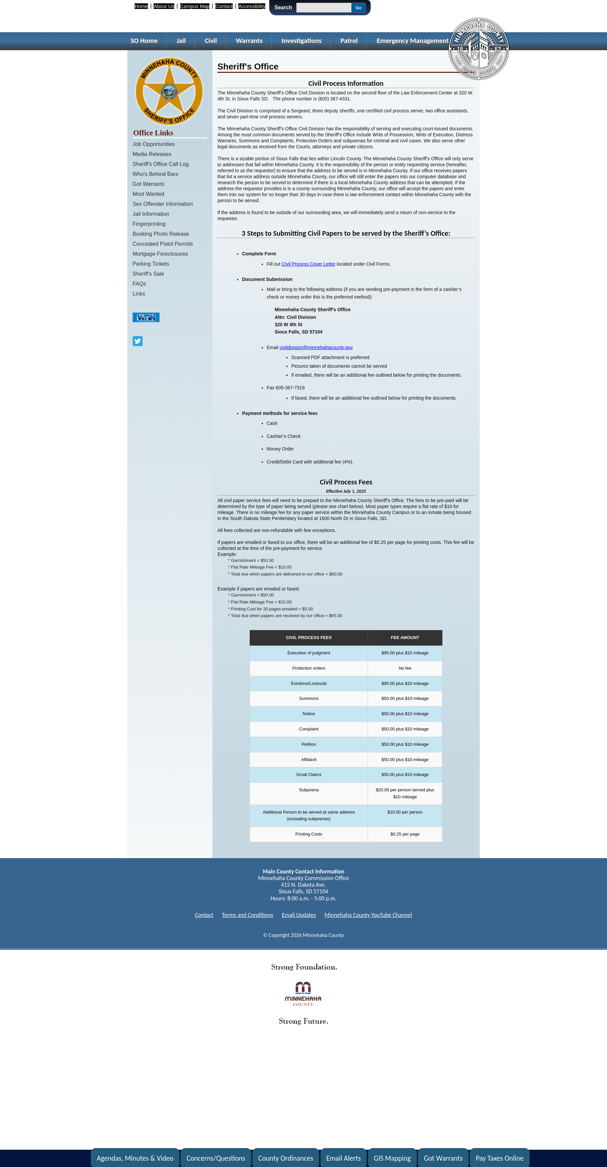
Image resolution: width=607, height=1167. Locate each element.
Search (283, 7)
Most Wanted (148, 194)
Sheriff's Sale (148, 274)
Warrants (249, 40)
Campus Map (195, 6)
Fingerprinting (149, 224)
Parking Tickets (151, 264)
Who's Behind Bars (156, 174)
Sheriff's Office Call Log (161, 164)
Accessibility (251, 6)
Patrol (349, 40)
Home (141, 6)
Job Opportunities (154, 144)
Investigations (301, 40)
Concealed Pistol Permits (163, 244)
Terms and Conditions (247, 915)
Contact (223, 6)
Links (139, 294)
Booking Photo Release (161, 234)
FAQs (139, 284)
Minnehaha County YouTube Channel (368, 915)
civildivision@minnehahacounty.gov (316, 347)
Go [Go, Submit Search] (358, 7)
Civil (211, 40)
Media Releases (152, 154)
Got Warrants (149, 184)
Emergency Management (413, 40)
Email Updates (299, 915)
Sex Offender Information (163, 204)
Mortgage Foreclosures (160, 254)
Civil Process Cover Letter (308, 264)
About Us (164, 6)
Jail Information (151, 214)
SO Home (144, 40)
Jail (181, 40)
